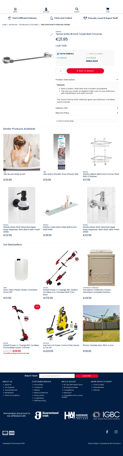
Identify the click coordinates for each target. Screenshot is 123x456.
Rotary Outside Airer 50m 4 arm (98, 345)
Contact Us (37, 387)
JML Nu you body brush (14, 174)
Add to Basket (85, 70)
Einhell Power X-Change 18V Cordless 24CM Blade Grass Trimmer (21, 346)
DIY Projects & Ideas (70, 387)
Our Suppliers (9, 387)
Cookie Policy (38, 398)
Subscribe (87, 376)
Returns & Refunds (40, 393)
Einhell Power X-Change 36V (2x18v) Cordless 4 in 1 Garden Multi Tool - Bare (60, 292)
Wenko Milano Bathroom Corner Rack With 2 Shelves (101, 175)
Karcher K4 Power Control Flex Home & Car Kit (61, 346)
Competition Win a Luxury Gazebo (72, 396)
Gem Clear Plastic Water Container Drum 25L (20, 291)
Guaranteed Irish (10, 390)
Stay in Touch (31, 376)
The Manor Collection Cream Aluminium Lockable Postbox (97, 291)
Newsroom (67, 393)
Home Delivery (67, 53)
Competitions (68, 390)
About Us (7, 385)
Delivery (36, 390)
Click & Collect (96, 53)
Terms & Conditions (11, 395)
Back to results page (66, 121)
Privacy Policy (38, 395)
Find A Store (37, 385)
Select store (92, 61)
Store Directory (97, 387)
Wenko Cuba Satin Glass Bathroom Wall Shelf (60, 228)
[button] (52, 35)
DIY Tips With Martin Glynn (72, 385)
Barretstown (8, 393)
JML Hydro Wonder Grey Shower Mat (60, 174)
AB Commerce (115, 443)
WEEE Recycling (39, 401)
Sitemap (95, 390)
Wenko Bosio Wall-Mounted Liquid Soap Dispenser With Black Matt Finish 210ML (21, 229)
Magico (96, 443)
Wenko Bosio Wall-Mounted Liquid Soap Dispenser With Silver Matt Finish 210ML (101, 229)
